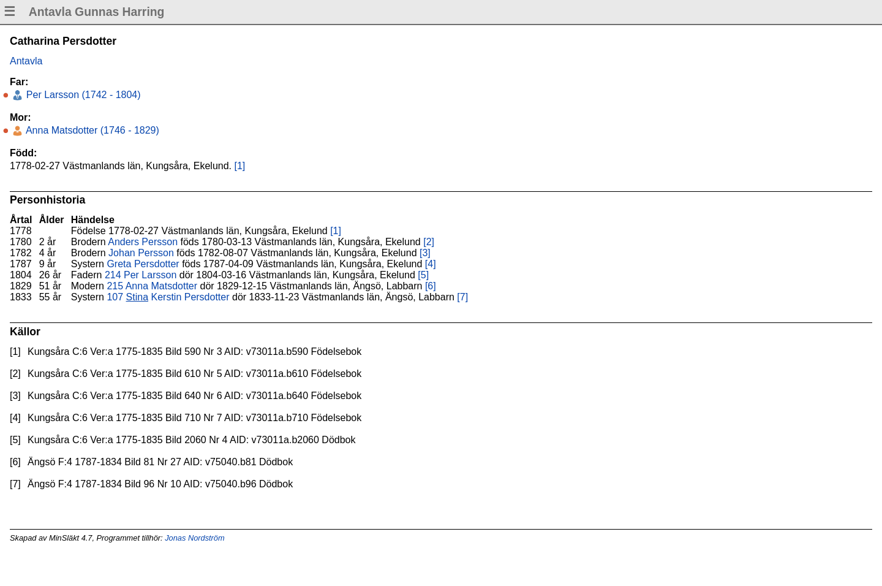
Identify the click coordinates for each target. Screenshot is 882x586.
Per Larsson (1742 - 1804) (81, 94)
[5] (423, 275)
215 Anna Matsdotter (152, 286)
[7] (462, 297)
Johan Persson (141, 253)
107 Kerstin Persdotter (168, 297)
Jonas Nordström (194, 537)
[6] (430, 286)
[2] (428, 242)
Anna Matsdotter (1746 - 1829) (91, 130)
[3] (425, 253)
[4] (430, 264)
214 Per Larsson (140, 275)
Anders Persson (143, 242)
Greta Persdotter (143, 264)
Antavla (26, 61)
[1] (239, 166)
